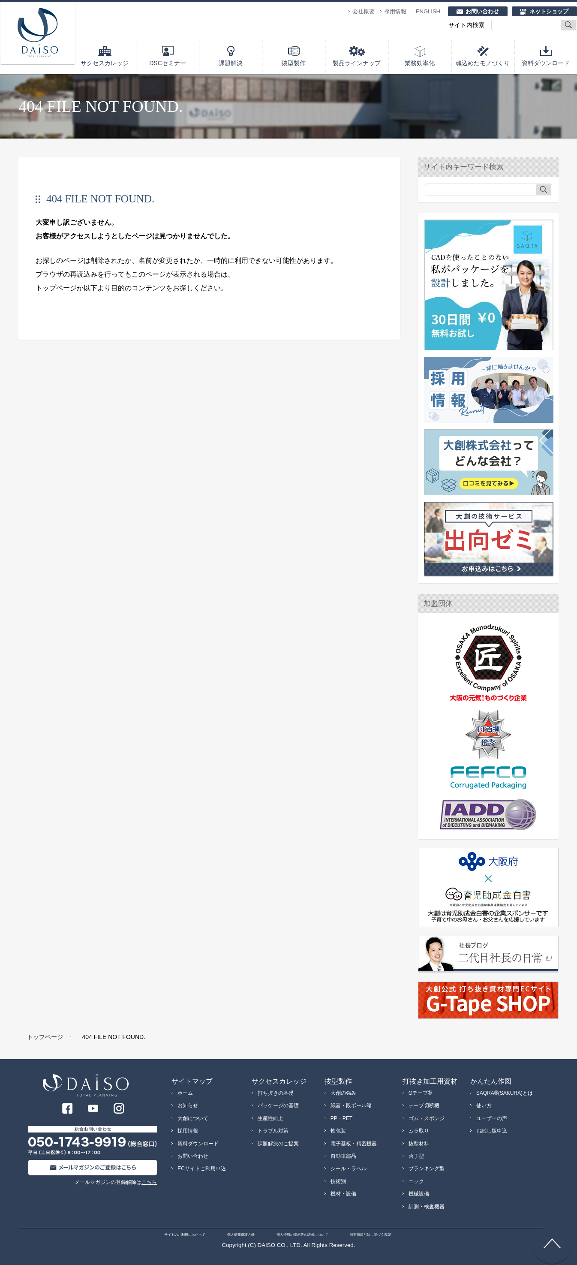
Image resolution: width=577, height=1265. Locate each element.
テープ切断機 (424, 1105)
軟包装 (338, 1131)
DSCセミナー (167, 63)
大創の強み (343, 1093)
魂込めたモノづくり (483, 63)
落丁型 (416, 1156)
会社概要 (363, 11)
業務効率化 (420, 63)
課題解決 (231, 63)
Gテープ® (420, 1093)
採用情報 (395, 11)
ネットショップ (548, 11)
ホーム (185, 1093)
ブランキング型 (427, 1169)
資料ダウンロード (546, 63)
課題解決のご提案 (278, 1144)
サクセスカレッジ (105, 63)
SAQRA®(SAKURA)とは (504, 1093)
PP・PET (341, 1118)
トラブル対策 (273, 1131)
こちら (149, 1182)
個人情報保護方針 (241, 1235)
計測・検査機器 (427, 1207)
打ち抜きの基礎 (276, 1093)
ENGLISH (428, 11)
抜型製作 (294, 63)
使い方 (484, 1105)
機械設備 (419, 1194)
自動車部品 (343, 1156)
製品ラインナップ (357, 63)
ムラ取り (419, 1131)
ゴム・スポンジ (427, 1118)
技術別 (338, 1181)
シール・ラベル (349, 1169)
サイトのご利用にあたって (184, 1235)
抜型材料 (419, 1144)
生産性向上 (270, 1118)
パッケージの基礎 (278, 1105)
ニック (416, 1181)
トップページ (45, 1036)
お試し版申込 (491, 1131)
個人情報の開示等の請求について (302, 1235)
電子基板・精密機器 (354, 1144)
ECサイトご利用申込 (201, 1169)
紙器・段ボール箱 (351, 1105)
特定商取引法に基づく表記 (370, 1235)
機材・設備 (343, 1194)
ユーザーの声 (491, 1118)
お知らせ (187, 1105)
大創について (192, 1118)
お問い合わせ (482, 11)
